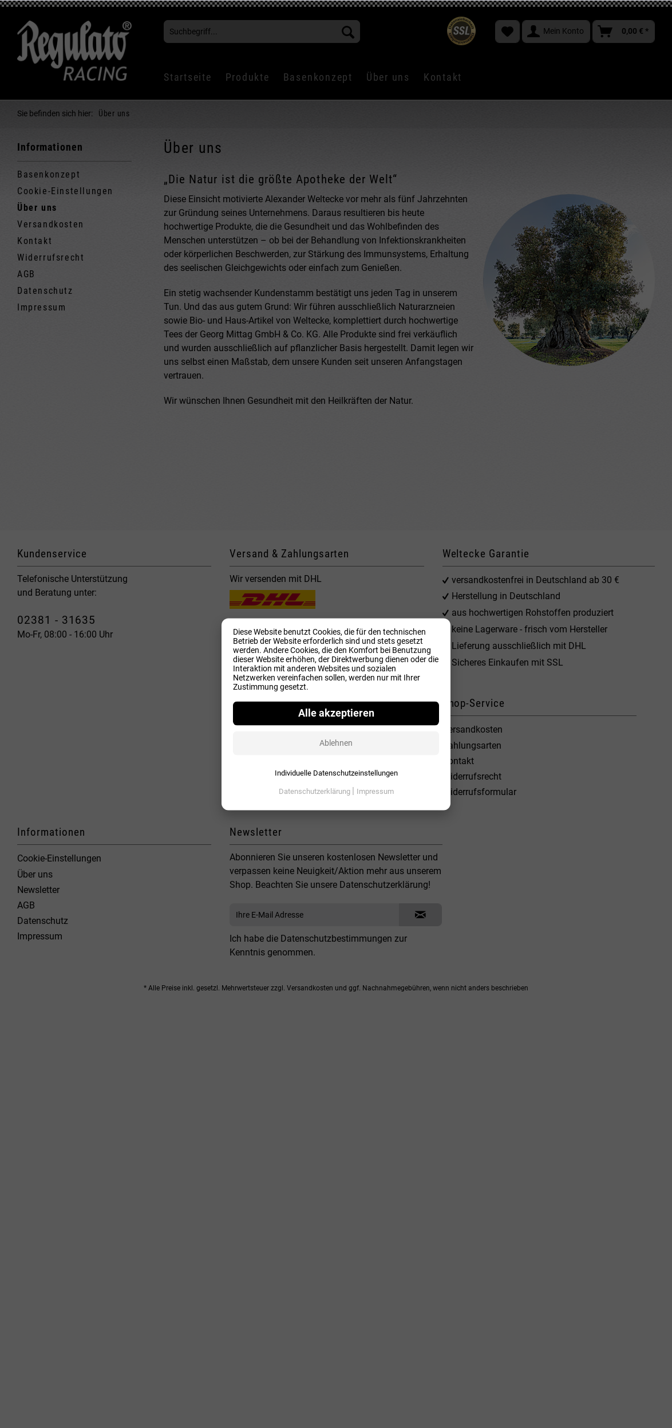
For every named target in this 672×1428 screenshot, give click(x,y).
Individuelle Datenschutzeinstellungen (336, 773)
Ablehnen (336, 743)
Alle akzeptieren (336, 713)
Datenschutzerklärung (315, 791)
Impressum (375, 791)
